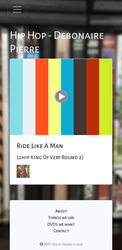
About (61, 211)
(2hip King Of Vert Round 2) (50, 157)
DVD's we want (61, 224)
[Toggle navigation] (17, 10)
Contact (61, 231)
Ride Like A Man (40, 145)
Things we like (61, 217)
